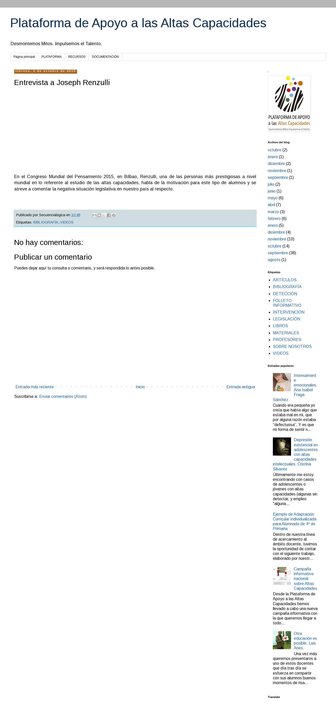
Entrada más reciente (34, 387)
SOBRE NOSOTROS (292, 346)
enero (273, 157)
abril (271, 205)
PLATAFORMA (51, 57)
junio (272, 191)
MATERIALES (286, 333)
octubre (274, 150)
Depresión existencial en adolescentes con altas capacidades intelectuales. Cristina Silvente (295, 454)
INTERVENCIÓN (288, 312)
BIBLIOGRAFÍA (45, 222)
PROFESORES (287, 340)
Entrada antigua (240, 387)
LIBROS (280, 326)
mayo (273, 198)
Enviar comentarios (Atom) (63, 396)
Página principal (24, 57)
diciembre (276, 163)
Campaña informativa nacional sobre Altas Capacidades (305, 579)
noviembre (277, 171)
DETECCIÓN (285, 294)
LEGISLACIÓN (286, 319)
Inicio (140, 387)
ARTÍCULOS (285, 280)
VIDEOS (67, 222)
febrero (274, 218)
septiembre (278, 177)
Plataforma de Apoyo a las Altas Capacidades (138, 23)
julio (271, 184)
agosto (274, 260)
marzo (273, 212)
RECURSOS (76, 57)
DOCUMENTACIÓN (105, 57)
